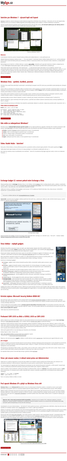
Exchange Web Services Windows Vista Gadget (30, 187)
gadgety (38, 185)
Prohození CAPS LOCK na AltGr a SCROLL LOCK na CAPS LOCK (22, 318)
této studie (9, 130)
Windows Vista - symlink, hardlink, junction (17, 81)
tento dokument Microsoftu (12, 323)
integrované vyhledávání (20, 396)
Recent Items (6, 284)
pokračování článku (5, 77)
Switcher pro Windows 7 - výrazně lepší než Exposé (19, 17)
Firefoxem (14, 132)
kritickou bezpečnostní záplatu (38, 301)
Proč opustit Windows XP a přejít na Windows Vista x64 (21, 386)
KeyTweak (35, 354)
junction (37, 89)
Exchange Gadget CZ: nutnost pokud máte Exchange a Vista (22, 182)
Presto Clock (6, 271)
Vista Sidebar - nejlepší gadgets (12, 245)
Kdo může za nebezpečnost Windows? (14, 125)
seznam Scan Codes (35, 323)
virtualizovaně (22, 410)
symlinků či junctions (40, 419)
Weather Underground (8, 273)
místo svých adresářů (16, 417)
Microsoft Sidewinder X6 (28, 256)
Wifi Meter (5, 267)
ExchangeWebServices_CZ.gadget (26, 197)
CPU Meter (5, 264)
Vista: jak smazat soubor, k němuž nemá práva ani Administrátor (25, 360)
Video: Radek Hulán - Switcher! (12, 145)
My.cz (7, 2)
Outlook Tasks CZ (7, 278)
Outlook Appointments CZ (9, 275)
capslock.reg (39, 341)
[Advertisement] (27, 10)
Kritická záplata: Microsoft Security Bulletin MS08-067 (20, 298)
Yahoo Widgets (50, 251)
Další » (22, 457)
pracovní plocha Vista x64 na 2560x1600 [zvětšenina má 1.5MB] (25, 434)
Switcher (3, 21)
